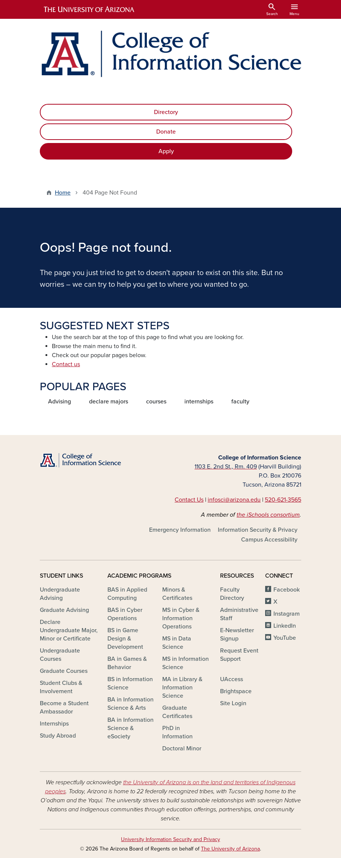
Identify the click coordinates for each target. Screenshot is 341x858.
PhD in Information (177, 732)
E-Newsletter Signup (237, 634)
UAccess (231, 679)
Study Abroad (58, 735)
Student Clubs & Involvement (61, 687)
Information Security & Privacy (257, 530)
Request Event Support (239, 655)
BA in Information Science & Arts (130, 704)
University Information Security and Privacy (170, 839)
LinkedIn (284, 626)
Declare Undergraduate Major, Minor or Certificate (69, 630)
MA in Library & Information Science (182, 687)
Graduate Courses (64, 671)
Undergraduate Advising (60, 594)
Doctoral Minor (181, 748)
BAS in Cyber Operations (124, 614)
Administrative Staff (239, 614)
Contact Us (189, 500)
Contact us (66, 364)
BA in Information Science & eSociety (130, 728)
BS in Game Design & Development (125, 639)
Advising (59, 401)
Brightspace (236, 691)
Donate (166, 131)
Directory (166, 112)
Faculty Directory (232, 594)
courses (156, 401)
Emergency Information (180, 530)
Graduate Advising (64, 610)
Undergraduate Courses (60, 655)
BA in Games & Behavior (127, 663)
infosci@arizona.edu (234, 500)
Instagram (286, 614)
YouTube (284, 638)
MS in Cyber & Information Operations (180, 618)
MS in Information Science (185, 663)
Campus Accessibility (269, 539)
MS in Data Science (176, 643)
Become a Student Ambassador (64, 707)
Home (63, 192)
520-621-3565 (283, 500)
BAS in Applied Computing (127, 594)
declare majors (108, 401)
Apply (166, 151)
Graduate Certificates (177, 712)
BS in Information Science (130, 683)
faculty (240, 401)
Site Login (233, 703)
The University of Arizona (230, 849)
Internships (54, 723)
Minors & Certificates (177, 594)
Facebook (286, 589)
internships (198, 401)
